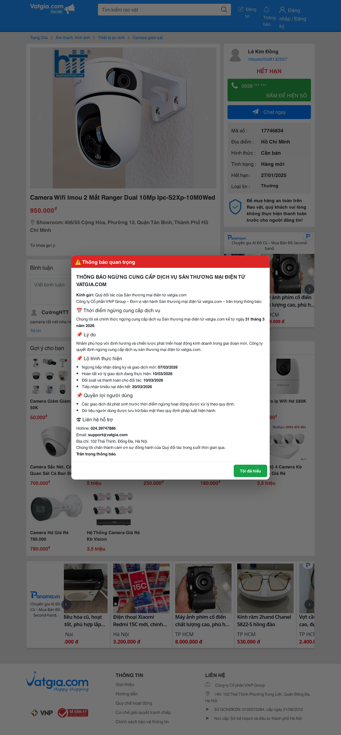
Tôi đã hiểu (250, 470)
